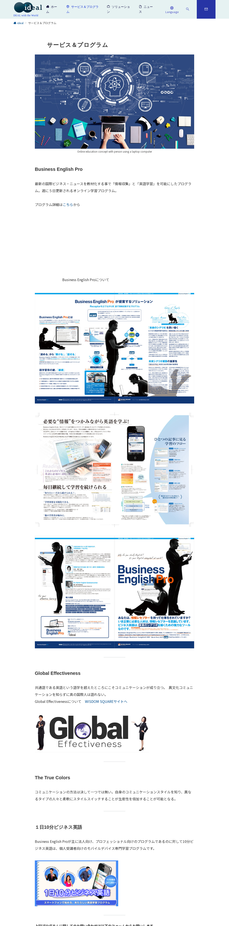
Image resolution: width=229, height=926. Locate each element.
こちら (68, 204)
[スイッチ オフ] (171, 9)
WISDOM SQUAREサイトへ (106, 701)
